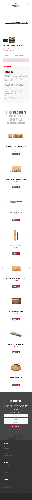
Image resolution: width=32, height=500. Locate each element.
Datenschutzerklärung (17, 497)
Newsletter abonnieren (16, 426)
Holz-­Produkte (6, 448)
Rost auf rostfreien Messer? (8, 470)
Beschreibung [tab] (7, 67)
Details (14, 154)
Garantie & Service (7, 472)
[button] (18, 154)
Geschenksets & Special (8, 450)
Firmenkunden (6, 467)
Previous (2, 136)
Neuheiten (5, 453)
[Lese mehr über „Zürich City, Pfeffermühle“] (18, 253)
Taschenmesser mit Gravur (8, 455)
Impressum (11, 497)
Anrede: (11, 412)
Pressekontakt (6, 474)
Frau (16, 412)
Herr (20, 412)
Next (29, 136)
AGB (21, 497)
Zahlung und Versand (7, 465)
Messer (5, 446)
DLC (4, 457)
